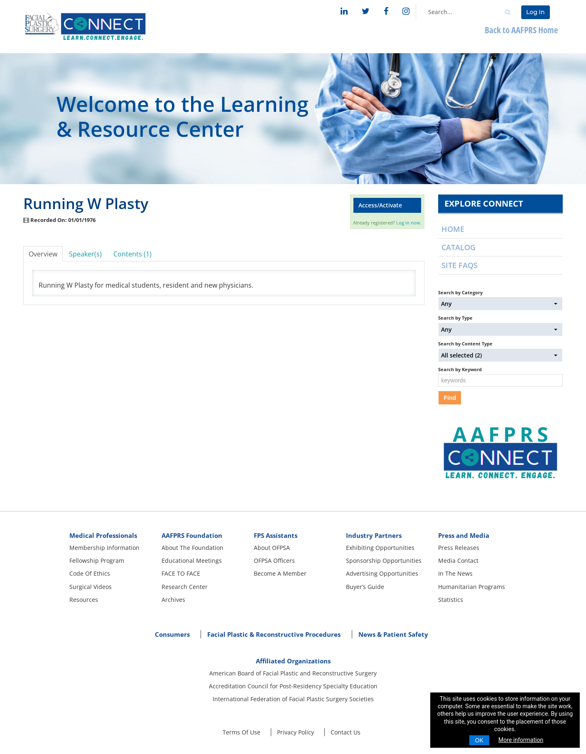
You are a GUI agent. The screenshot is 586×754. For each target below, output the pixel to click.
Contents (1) (132, 254)
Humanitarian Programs (471, 587)
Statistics (450, 600)
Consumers (172, 634)
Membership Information (104, 548)
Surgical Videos (90, 587)
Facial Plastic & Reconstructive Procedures (274, 634)
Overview (43, 254)
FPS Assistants (275, 535)
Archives (173, 600)
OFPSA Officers (274, 560)
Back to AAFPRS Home (521, 30)
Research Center (185, 587)
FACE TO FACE (181, 573)
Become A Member (280, 573)
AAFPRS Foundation (192, 535)
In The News (455, 573)
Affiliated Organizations (293, 661)
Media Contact (458, 560)
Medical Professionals (103, 535)
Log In (535, 12)
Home (452, 229)
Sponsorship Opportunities (384, 560)
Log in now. (409, 222)
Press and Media (463, 535)
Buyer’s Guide (365, 587)
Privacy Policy (295, 732)
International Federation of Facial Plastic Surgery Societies (293, 699)
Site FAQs (459, 265)
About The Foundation (192, 548)
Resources (83, 600)
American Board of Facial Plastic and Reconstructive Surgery (293, 673)
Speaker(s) (85, 254)
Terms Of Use (241, 732)
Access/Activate (380, 205)
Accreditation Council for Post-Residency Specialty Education (293, 686)
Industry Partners (374, 535)
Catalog (458, 247)
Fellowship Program (96, 560)
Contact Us (345, 732)
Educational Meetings (192, 560)
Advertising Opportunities (382, 573)
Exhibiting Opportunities (380, 548)
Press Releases (458, 548)
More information (520, 740)
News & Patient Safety (393, 634)
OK (479, 740)
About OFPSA (272, 548)
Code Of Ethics (89, 573)
